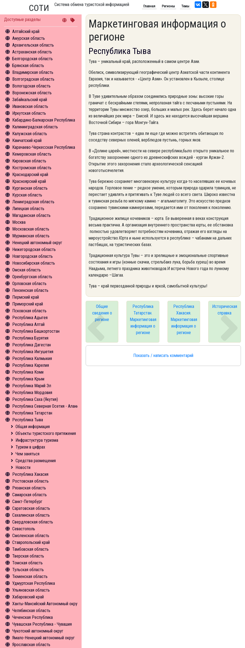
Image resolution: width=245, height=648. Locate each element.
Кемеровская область (31, 154)
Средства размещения (35, 460)
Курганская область (30, 188)
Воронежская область (32, 92)
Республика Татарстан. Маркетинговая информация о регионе (143, 319)
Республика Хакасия (30, 474)
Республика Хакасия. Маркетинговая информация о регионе (183, 319)
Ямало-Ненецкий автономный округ (43, 637)
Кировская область (29, 160)
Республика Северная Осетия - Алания (46, 406)
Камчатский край (27, 140)
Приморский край (27, 304)
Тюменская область (30, 576)
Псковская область (29, 310)
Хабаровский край (28, 596)
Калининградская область (35, 126)
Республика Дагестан (31, 344)
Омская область (26, 269)
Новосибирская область (33, 263)
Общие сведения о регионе (102, 313)
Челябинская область (31, 610)
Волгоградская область (33, 79)
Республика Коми (28, 372)
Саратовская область (31, 508)
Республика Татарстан (32, 413)
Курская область (27, 195)
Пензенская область (30, 290)
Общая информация (32, 426)
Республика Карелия (30, 365)
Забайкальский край (29, 99)
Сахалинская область (31, 515)
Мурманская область (30, 235)
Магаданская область (31, 215)
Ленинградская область (33, 201)
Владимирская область (32, 72)
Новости (22, 467)
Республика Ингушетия (32, 351)
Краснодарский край (30, 174)
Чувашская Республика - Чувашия (42, 624)
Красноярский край (29, 181)
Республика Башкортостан (36, 331)
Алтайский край (25, 31)
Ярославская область (31, 644)
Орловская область (29, 283)
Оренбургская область (32, 276)
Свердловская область (32, 522)
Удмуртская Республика (33, 583)
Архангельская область (33, 45)
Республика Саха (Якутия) (35, 399)
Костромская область (31, 167)
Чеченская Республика (32, 617)
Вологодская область (31, 86)
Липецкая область (28, 208)
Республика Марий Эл (31, 385)
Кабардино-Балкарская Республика (43, 120)
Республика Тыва (27, 419)
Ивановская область (30, 106)
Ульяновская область (31, 590)
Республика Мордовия (32, 392)
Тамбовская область (30, 549)
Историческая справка (224, 310)
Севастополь (23, 528)
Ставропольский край (31, 542)
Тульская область (28, 569)
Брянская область (28, 65)
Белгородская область (32, 58)
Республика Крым (28, 378)
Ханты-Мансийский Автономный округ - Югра (52, 603)
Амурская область (28, 38)
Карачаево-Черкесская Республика (43, 147)
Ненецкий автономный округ (37, 242)
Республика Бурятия (30, 338)
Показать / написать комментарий (163, 355)
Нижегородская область (34, 249)
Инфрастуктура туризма (36, 440)
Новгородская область (32, 256)
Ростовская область (30, 481)
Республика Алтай (28, 324)
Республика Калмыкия (32, 358)
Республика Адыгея (30, 317)
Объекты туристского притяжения (45, 433)
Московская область (30, 229)
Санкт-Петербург (27, 501)
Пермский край (25, 297)
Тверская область (28, 556)
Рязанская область (29, 487)
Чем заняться (27, 453)
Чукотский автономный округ (37, 631)
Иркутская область (29, 113)
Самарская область (29, 494)
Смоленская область (30, 535)
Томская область (27, 562)
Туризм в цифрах (30, 447)
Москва (19, 222)
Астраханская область (32, 51)
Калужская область (29, 133)
